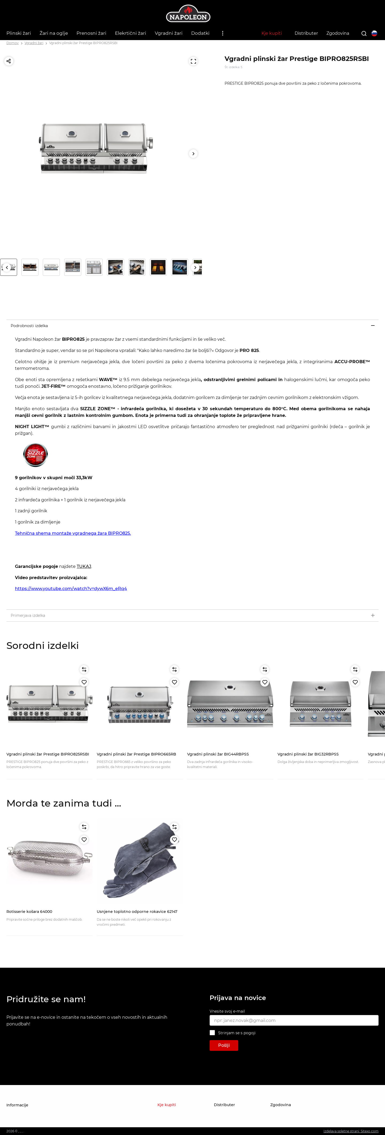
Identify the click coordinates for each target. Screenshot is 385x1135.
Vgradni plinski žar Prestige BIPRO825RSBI (83, 43)
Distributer (306, 33)
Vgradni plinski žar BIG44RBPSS (218, 754)
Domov (12, 43)
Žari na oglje (54, 33)
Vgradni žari (169, 33)
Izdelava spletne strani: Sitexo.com (351, 1131)
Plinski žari (18, 33)
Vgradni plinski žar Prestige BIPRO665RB (136, 754)
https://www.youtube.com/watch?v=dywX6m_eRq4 (71, 588)
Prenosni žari (91, 33)
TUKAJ (84, 566)
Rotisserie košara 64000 (29, 911)
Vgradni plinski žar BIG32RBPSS (308, 754)
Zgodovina (337, 33)
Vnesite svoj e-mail (227, 1011)
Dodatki (200, 33)
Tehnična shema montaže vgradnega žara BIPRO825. (73, 533)
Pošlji (224, 1045)
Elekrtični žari (130, 33)
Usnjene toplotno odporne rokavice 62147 (137, 911)
